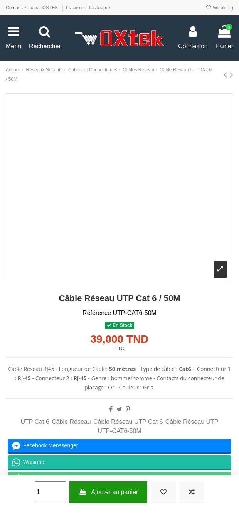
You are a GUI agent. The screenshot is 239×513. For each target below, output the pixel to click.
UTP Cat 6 (34, 421)
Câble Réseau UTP (192, 421)
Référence (96, 313)
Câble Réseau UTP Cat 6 (128, 421)
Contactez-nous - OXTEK (32, 7)
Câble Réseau (71, 421)
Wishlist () (219, 7)
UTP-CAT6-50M (119, 431)
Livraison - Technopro (88, 7)
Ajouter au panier (108, 492)
